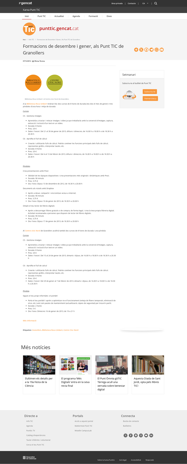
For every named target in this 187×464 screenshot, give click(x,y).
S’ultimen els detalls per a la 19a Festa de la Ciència (39, 382)
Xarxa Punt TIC (31, 9)
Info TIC (29, 421)
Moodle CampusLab (83, 430)
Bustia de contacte (131, 421)
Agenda (76, 16)
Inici (27, 16)
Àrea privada (117, 3)
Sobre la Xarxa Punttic (106, 460)
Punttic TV (30, 430)
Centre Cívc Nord (71, 330)
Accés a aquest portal (84, 421)
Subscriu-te (149, 91)
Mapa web (150, 460)
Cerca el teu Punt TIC (35, 444)
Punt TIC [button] (42, 16)
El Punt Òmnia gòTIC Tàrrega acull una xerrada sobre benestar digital (111, 384)
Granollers (36, 330)
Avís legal (122, 460)
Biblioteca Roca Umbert (37, 104)
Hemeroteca (150, 98)
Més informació (29, 320)
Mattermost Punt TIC (83, 426)
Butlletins (127, 426)
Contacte (132, 3)
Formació (93, 16)
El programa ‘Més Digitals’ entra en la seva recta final (75, 382)
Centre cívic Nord (32, 230)
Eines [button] (109, 16)
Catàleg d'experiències (35, 435)
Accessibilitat (136, 460)
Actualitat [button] (59, 16)
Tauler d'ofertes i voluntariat (38, 440)
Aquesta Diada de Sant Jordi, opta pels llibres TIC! (147, 382)
